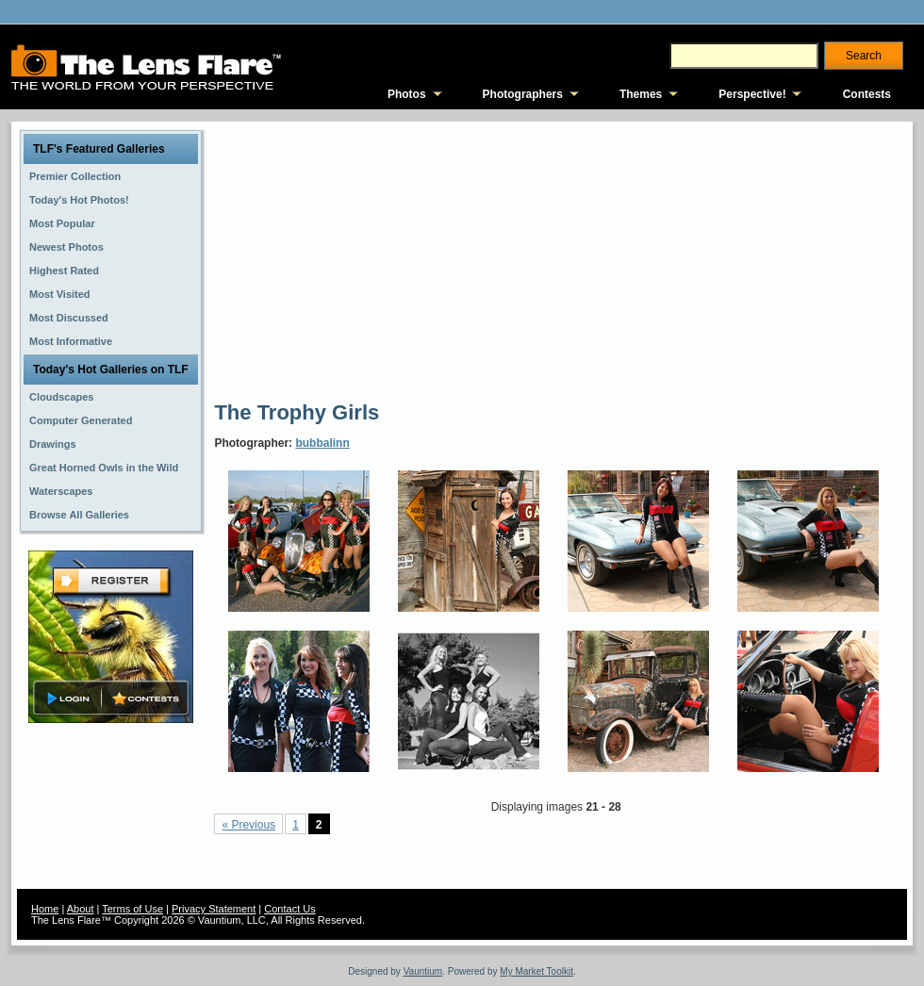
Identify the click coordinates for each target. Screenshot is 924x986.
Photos (407, 94)
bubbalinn (322, 443)
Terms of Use (132, 908)
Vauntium (423, 971)
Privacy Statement (214, 908)
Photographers (523, 94)
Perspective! (751, 94)
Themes (640, 94)
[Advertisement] (521, 259)
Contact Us (289, 908)
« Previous (248, 824)
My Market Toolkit (536, 971)
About (80, 908)
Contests (867, 94)
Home (44, 908)
